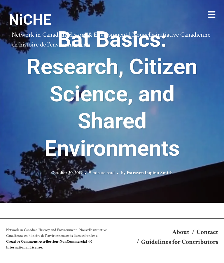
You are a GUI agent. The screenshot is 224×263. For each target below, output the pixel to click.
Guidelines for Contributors (179, 242)
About (180, 232)
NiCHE (30, 19)
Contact (207, 232)
